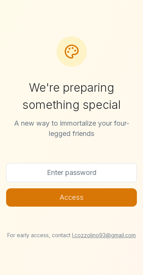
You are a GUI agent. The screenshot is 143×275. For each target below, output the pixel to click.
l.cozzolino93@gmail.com (104, 235)
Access (71, 197)
